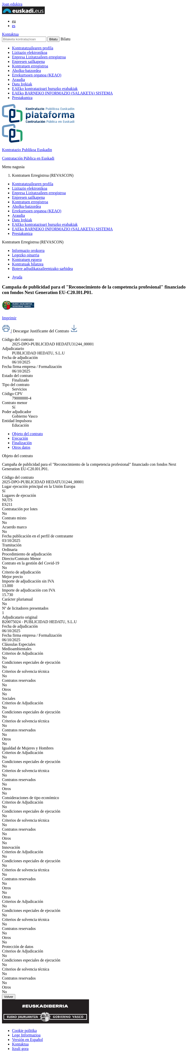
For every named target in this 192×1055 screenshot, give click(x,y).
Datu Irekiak (22, 84)
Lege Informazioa (26, 1035)
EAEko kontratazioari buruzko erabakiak (45, 88)
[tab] (101, 434)
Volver (8, 997)
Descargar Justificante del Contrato (45, 331)
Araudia (18, 79)
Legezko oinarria (25, 255)
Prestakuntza (22, 97)
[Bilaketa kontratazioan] (24, 39)
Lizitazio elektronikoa (29, 52)
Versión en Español (27, 1039)
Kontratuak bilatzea (28, 264)
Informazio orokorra (28, 250)
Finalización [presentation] (22, 443)
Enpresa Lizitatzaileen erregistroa (39, 57)
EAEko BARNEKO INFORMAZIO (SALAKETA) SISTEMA (62, 93)
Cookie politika (24, 1030)
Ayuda (17, 277)
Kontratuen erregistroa (30, 66)
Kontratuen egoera (27, 259)
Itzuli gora (20, 1048)
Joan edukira (12, 4)
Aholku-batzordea (26, 70)
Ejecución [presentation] (20, 438)
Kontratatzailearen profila (32, 48)
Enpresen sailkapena (28, 61)
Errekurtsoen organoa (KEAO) (36, 75)
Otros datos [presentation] (21, 447)
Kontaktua (10, 34)
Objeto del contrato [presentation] (27, 434)
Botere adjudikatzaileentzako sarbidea (42, 268)
